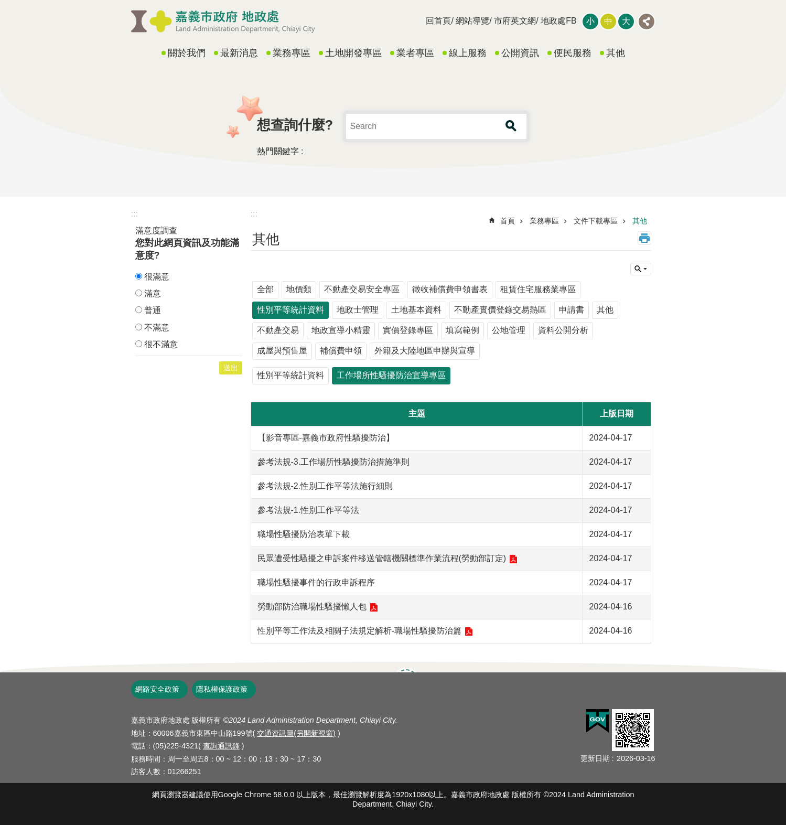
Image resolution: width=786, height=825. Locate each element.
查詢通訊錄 (221, 746)
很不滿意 (161, 344)
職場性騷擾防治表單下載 (303, 534)
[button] (597, 721)
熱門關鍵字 (278, 151)
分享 (646, 21)
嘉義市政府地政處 (223, 21)
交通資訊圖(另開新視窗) (296, 733)
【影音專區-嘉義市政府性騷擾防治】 (325, 437)
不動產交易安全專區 (362, 289)
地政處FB (558, 20)
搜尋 (511, 126)
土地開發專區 (353, 53)
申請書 (571, 309)
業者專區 (415, 53)
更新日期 (595, 758)
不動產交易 (278, 330)
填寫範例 (462, 330)
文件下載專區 (596, 221)
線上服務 (468, 53)
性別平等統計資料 (290, 309)
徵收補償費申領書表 (450, 289)
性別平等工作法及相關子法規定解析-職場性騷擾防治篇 (359, 630)
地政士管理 (358, 309)
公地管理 (508, 330)
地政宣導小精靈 (340, 330)
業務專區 (291, 53)
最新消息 (239, 53)
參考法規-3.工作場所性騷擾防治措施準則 (333, 461)
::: (134, 213)
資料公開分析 (563, 330)
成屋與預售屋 (282, 350)
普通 (152, 310)
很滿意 (156, 276)
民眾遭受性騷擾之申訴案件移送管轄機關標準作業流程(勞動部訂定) (382, 558)
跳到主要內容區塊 (5, 5)
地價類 (298, 289)
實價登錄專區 (408, 330)
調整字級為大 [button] (626, 21)
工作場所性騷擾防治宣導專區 (391, 375)
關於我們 (187, 53)
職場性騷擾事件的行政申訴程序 (316, 582)
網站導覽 (472, 20)
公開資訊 (520, 53)
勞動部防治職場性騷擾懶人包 (312, 606)
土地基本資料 (416, 309)
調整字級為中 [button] (608, 21)
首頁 (507, 221)
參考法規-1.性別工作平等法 (308, 510)
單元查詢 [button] (640, 269)
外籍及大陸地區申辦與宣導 (424, 350)
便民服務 (572, 53)
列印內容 (644, 238)
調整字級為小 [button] (590, 21)
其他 (615, 53)
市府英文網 (515, 20)
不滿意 (156, 327)
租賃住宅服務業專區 (538, 289)
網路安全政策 (157, 689)
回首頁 (438, 20)
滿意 (152, 293)
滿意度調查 (156, 230)
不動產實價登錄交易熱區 (500, 309)
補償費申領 (341, 350)
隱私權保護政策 (221, 689)
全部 (265, 289)
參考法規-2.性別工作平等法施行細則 (325, 485)
